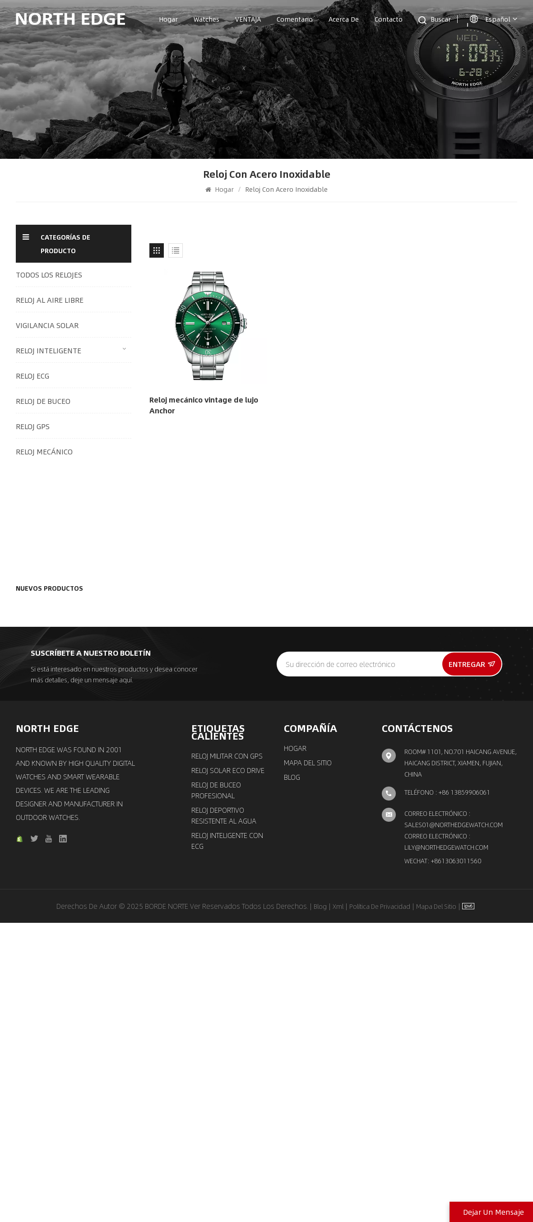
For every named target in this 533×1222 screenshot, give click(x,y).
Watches (206, 19)
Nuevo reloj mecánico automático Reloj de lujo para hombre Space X (94, 858)
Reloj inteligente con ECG (227, 1139)
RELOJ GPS (33, 426)
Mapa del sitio (308, 1061)
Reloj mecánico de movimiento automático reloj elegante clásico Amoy (91, 808)
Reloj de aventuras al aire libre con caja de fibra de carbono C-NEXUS (94, 561)
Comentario (295, 19)
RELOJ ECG (32, 375)
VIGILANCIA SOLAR (47, 325)
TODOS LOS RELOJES (49, 274)
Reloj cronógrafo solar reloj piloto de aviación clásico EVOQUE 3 (94, 759)
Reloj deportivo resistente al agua (223, 1114)
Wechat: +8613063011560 (442, 1160)
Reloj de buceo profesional (216, 1089)
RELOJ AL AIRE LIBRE (49, 300)
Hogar (168, 19)
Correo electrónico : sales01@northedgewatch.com (453, 1118)
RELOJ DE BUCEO (43, 401)
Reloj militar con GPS (227, 1054)
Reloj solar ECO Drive (227, 1069)
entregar (472, 962)
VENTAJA (248, 19)
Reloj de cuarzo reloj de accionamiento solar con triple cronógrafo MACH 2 (94, 611)
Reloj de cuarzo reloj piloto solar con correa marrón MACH (94, 710)
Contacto (389, 19)
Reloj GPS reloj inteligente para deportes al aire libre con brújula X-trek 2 (93, 660)
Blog (292, 1076)
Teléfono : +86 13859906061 (447, 1091)
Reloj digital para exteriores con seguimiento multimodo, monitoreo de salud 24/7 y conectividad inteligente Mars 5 (93, 512)
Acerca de (344, 19)
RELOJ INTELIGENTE (48, 350)
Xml (338, 1205)
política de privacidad (379, 1205)
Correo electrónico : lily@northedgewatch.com (446, 1140)
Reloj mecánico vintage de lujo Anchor (203, 405)
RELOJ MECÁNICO (44, 451)
